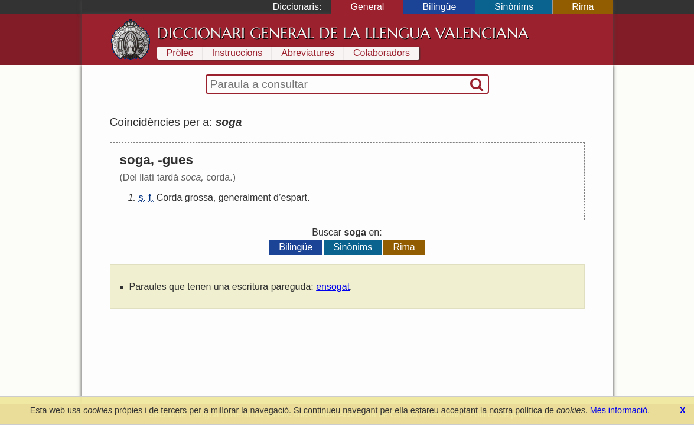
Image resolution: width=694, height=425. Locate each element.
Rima (583, 7)
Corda (170, 197)
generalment (245, 197)
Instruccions (237, 53)
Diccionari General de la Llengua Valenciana (343, 33)
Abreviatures (307, 53)
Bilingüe (439, 7)
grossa (199, 197)
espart (294, 197)
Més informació (619, 410)
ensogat (333, 287)
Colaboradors (381, 53)
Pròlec (180, 53)
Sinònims (513, 7)
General (367, 7)
